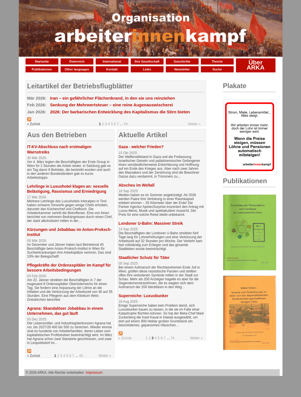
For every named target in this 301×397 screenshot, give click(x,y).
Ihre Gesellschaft (147, 61)
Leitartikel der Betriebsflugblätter (80, 86)
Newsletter (182, 69)
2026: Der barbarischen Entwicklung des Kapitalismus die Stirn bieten (120, 111)
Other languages (77, 69)
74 (172, 338)
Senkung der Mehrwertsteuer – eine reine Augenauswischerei (111, 104)
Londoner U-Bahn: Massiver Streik (151, 223)
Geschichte (182, 61)
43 (81, 356)
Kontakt (112, 69)
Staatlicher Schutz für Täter (144, 257)
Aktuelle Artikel (143, 135)
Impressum (94, 373)
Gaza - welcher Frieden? (141, 146)
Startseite (42, 61)
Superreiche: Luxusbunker (143, 295)
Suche (217, 69)
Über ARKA (256, 65)
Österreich (76, 61)
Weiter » (194, 124)
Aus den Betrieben (57, 135)
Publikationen (42, 69)
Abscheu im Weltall (137, 185)
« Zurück (125, 338)
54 (125, 124)
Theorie (217, 61)
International (112, 61)
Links (147, 69)
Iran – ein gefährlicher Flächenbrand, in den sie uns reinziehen (112, 98)
